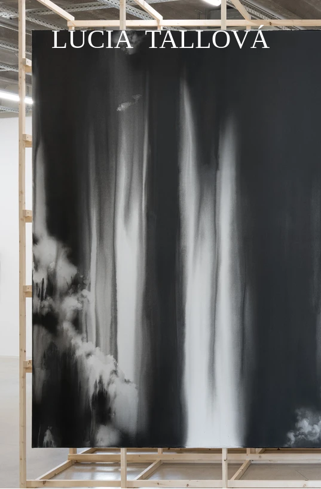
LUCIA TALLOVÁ (160, 39)
